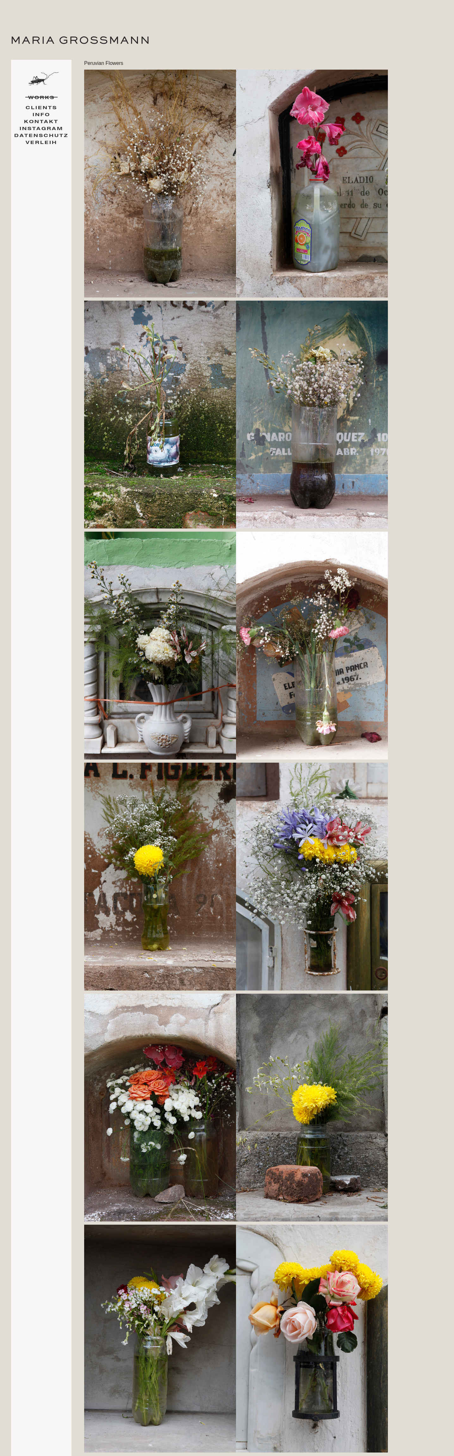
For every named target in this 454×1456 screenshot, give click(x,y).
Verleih (41, 142)
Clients (41, 107)
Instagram (41, 128)
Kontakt (41, 121)
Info (41, 114)
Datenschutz (41, 135)
